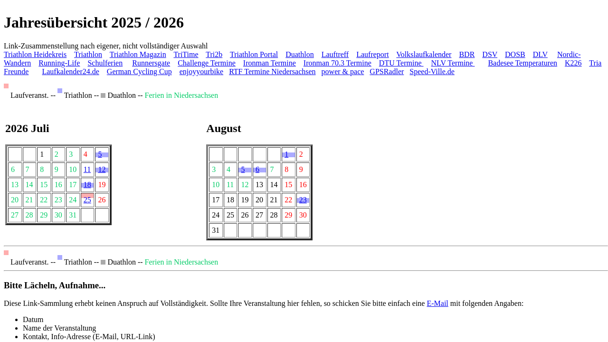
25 (87, 200)
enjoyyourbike (201, 71)
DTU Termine (401, 63)
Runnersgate (151, 63)
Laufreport (372, 54)
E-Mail (437, 303)
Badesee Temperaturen (522, 63)
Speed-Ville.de (432, 71)
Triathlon (88, 54)
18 (87, 184)
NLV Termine (453, 63)
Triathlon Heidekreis (35, 54)
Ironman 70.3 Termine (337, 63)
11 (87, 169)
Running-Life (59, 63)
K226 (573, 63)
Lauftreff (335, 54)
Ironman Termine (269, 63)
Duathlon (299, 54)
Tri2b (214, 54)
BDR (467, 54)
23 (303, 200)
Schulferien (105, 63)
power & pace (343, 71)
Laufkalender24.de (70, 71)
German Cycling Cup (139, 71)
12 (101, 169)
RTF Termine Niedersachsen (272, 71)
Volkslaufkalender (423, 54)
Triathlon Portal (254, 54)
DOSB (515, 54)
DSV (489, 54)
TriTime (185, 54)
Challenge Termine (207, 63)
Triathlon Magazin (138, 54)
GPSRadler (387, 71)
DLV (540, 54)
